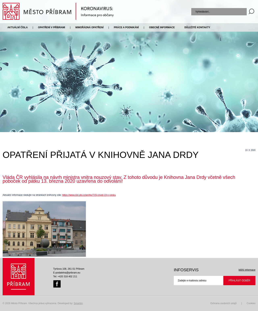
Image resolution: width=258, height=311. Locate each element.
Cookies (251, 303)
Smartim (78, 303)
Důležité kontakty (197, 27)
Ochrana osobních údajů (223, 303)
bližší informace (247, 269)
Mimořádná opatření (89, 27)
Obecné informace (162, 27)
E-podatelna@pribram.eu (66, 272)
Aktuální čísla (17, 27)
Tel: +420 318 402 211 (65, 276)
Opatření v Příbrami (51, 27)
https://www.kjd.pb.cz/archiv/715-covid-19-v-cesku (89, 195)
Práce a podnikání (126, 27)
